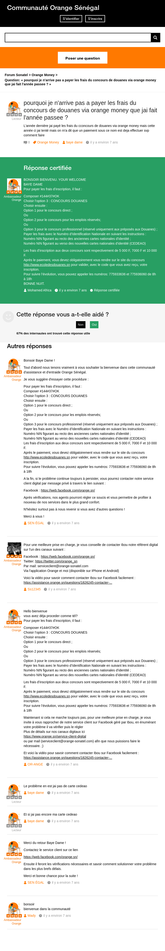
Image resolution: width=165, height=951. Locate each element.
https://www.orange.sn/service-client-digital (55, 736)
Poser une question (82, 57)
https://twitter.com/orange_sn (56, 561)
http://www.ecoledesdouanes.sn (47, 265)
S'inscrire (95, 19)
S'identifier (71, 19)
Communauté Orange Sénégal (53, 7)
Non (81, 324)
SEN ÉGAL (36, 523)
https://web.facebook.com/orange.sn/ (68, 490)
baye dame (74, 142)
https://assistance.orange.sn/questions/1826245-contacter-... (68, 582)
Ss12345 (34, 589)
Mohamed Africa (39, 290)
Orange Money (48, 142)
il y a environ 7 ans (73, 290)
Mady (32, 915)
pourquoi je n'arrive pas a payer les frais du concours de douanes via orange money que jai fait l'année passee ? (90, 110)
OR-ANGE (35, 764)
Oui (94, 324)
